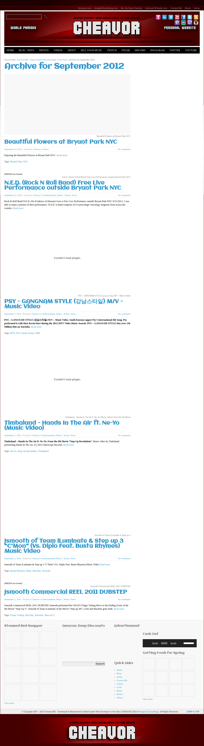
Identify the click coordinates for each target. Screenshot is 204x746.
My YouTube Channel (131, 8)
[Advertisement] (127, 643)
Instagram (157, 50)
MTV (12, 333)
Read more (62, 155)
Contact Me (176, 8)
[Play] (148, 643)
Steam (126, 50)
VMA (37, 333)
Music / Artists (64, 195)
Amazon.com (84, 8)
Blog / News (26, 50)
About (188, 8)
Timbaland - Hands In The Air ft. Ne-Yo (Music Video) (61, 425)
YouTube (191, 50)
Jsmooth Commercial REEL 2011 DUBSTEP (65, 592)
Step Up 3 (49, 615)
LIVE (119, 687)
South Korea (27, 333)
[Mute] (181, 643)
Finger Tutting (17, 615)
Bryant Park (16, 161)
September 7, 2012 (12, 314)
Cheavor (37, 149)
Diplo (28, 571)
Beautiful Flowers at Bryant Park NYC (60, 142)
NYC (25, 161)
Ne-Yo (13, 451)
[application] (170, 643)
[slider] (164, 643)
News (46, 149)
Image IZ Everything (148, 712)
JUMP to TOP (192, 712)
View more (9, 703)
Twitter (174, 50)
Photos (43, 50)
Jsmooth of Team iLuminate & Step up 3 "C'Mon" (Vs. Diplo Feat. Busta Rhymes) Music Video (63, 546)
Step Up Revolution (27, 451)
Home (197, 8)
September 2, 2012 (12, 435)
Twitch (112, 50)
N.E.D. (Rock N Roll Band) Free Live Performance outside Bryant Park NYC (62, 185)
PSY (18, 333)
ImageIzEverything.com (106, 8)
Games (120, 684)
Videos (58, 50)
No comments (124, 149)
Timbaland (43, 451)
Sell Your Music (91, 50)
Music (119, 690)
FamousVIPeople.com (156, 8)
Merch (11, 56)
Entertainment (50, 195)
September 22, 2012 (13, 195)
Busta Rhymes (17, 571)
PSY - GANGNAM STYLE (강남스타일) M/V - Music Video (63, 304)
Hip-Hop (36, 571)
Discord (140, 50)
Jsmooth (46, 571)
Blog (119, 673)
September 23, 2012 (13, 149)
